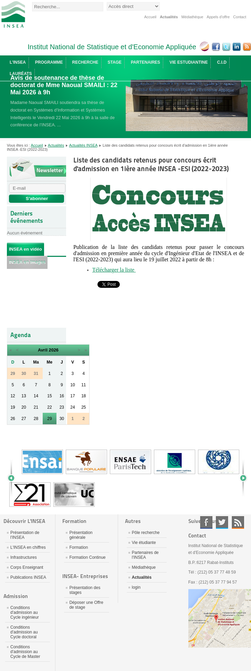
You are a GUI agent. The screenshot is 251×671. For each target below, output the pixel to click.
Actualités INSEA (83, 145)
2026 (54, 350)
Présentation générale (80, 535)
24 (72, 407)
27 (23, 418)
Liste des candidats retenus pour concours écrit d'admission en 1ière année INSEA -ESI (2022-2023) (151, 164)
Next (241, 478)
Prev (14, 478)
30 (62, 418)
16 (62, 396)
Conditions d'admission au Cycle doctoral (24, 632)
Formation (78, 547)
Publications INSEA (28, 577)
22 (49, 407)
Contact (239, 17)
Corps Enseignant (26, 567)
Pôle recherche (146, 532)
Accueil (150, 17)
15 (49, 396)
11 (83, 384)
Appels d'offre (218, 17)
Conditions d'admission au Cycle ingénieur (24, 612)
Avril (43, 350)
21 (36, 407)
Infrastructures (23, 557)
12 (12, 396)
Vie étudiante (144, 542)
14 (36, 396)
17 (72, 396)
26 (12, 418)
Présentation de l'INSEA (24, 535)
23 (62, 407)
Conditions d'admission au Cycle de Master (25, 651)
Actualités (169, 17)
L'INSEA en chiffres (28, 547)
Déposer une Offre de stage (86, 605)
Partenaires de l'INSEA (145, 555)
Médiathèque (192, 17)
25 (83, 407)
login (136, 587)
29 (49, 418)
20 (23, 407)
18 (83, 396)
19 (12, 407)
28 (36, 418)
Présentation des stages (84, 590)
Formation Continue (87, 557)
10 (72, 384)
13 (23, 396)
